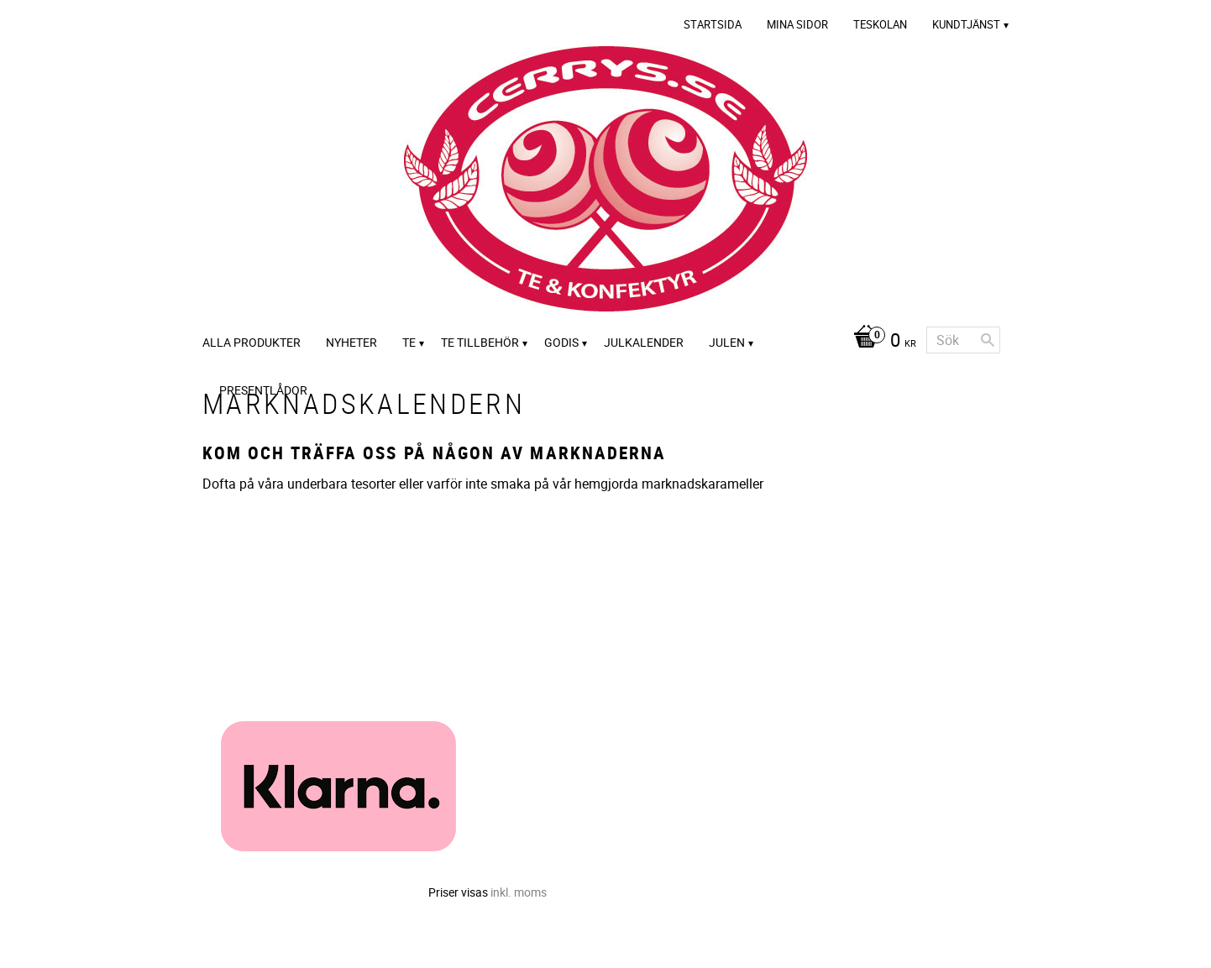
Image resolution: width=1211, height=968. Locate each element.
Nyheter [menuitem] (351, 342)
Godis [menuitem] (561, 342)
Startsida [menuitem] (713, 24)
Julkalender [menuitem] (644, 342)
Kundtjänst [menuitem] (966, 24)
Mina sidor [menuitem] (797, 24)
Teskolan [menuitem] (880, 24)
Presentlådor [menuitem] (263, 390)
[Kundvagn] (880, 341)
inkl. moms (518, 892)
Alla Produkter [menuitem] (251, 342)
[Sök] (987, 340)
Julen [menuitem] (727, 342)
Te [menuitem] (409, 342)
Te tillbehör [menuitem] (480, 342)
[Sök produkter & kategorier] (963, 340)
